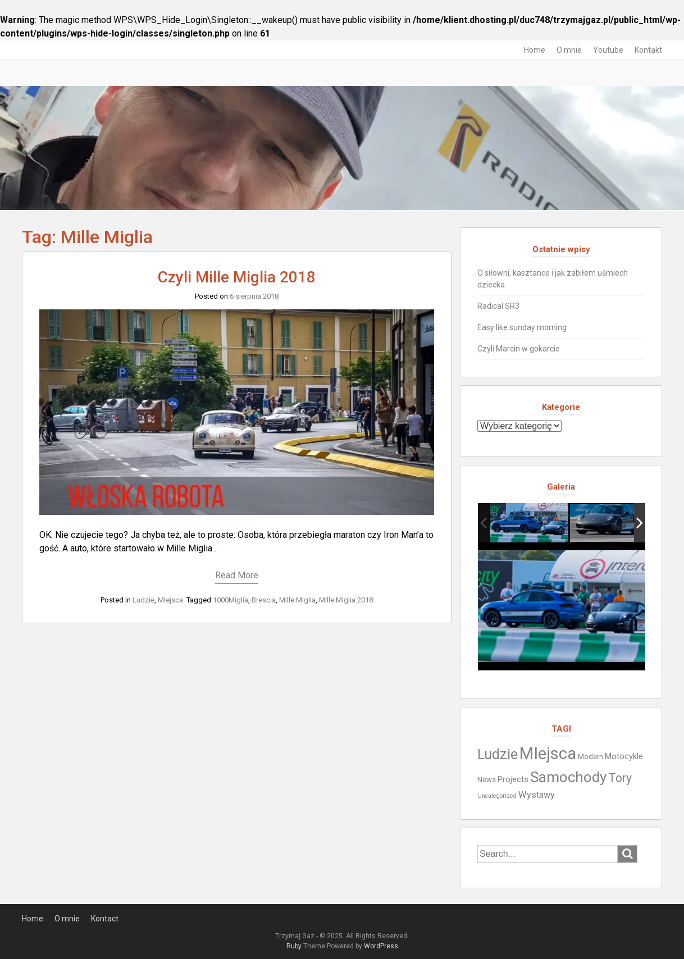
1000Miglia (230, 600)
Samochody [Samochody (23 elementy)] (568, 777)
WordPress (381, 946)
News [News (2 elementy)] (486, 779)
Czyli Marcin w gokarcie (518, 348)
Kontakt (648, 49)
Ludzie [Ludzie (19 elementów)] (497, 754)
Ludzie (143, 600)
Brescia (264, 600)
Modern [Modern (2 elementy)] (590, 756)
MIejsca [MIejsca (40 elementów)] (547, 753)
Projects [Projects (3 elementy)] (513, 779)
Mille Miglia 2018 (346, 600)
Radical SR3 (498, 306)
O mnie (569, 49)
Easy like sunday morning (522, 327)
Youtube (608, 49)
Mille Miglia (297, 600)
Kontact (104, 918)
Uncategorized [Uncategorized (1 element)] (497, 796)
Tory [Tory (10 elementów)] (620, 778)
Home (534, 49)
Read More (236, 575)
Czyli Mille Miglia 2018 (237, 277)
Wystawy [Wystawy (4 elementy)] (536, 794)
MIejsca (170, 600)
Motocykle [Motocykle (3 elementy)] (624, 756)
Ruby (294, 946)
